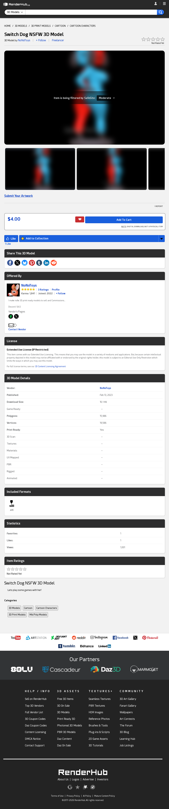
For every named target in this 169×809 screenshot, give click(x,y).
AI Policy (87, 796)
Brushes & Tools (98, 725)
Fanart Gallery (128, 705)
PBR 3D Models (66, 732)
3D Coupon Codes (35, 718)
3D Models (14, 608)
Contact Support (35, 745)
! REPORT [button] (158, 206)
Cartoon (28, 608)
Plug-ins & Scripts (99, 732)
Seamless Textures (100, 699)
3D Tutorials (96, 745)
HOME (7, 26)
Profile (56, 289)
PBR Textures (97, 705)
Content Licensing (35, 732)
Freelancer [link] (58, 40)
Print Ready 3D (66, 718)
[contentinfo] (16, 12)
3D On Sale (63, 705)
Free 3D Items (65, 699)
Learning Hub (127, 738)
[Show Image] (40, 169)
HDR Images (96, 712)
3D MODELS (21, 26)
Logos (75, 779)
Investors (102, 779)
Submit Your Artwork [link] (18, 196)
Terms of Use (57, 796)
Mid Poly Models (38, 614)
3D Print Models (17, 614)
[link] (157, 3)
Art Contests (127, 718)
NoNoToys (24, 40)
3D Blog (124, 732)
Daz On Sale (64, 745)
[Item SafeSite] (106, 98)
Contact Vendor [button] (17, 329)
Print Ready (13, 429)
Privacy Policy (73, 796)
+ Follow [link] (60, 293)
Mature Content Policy (104, 796)
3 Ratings (43, 289)
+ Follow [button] (41, 40)
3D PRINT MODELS (41, 26)
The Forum (126, 725)
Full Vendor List (34, 712)
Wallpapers (126, 712)
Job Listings (127, 745)
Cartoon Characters (46, 608)
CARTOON (60, 26)
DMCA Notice (33, 738)
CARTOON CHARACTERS (83, 26)
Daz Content (64, 738)
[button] (164, 4)
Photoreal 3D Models (69, 725)
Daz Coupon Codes (36, 725)
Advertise (88, 779)
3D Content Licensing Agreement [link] (50, 366)
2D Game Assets (98, 738)
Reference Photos (99, 718)
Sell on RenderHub (36, 699)
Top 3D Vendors (34, 705)
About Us (63, 779)
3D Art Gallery (128, 699)
